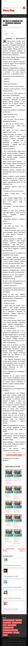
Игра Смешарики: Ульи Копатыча (12, 565)
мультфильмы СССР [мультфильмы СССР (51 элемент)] (8, 627)
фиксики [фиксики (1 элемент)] (5, 635)
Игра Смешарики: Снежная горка (12, 598)
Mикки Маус (18, 638)
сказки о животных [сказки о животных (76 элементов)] (7, 632)
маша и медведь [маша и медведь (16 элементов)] (12, 625)
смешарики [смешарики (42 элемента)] (16, 632)
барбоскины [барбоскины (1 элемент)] (19, 620)
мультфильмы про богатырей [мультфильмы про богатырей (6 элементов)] (10, 630)
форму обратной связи (12, 644)
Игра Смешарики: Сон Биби (11, 576)
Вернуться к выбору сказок (14, 455)
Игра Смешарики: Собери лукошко (13, 587)
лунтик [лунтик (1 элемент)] (4, 625)
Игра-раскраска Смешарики (11, 609)
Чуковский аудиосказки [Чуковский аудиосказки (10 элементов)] (8, 620)
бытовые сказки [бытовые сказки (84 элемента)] (7, 622)
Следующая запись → (21, 549)
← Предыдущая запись (8, 549)
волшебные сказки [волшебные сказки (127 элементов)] (16, 622)
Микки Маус (8, 10)
